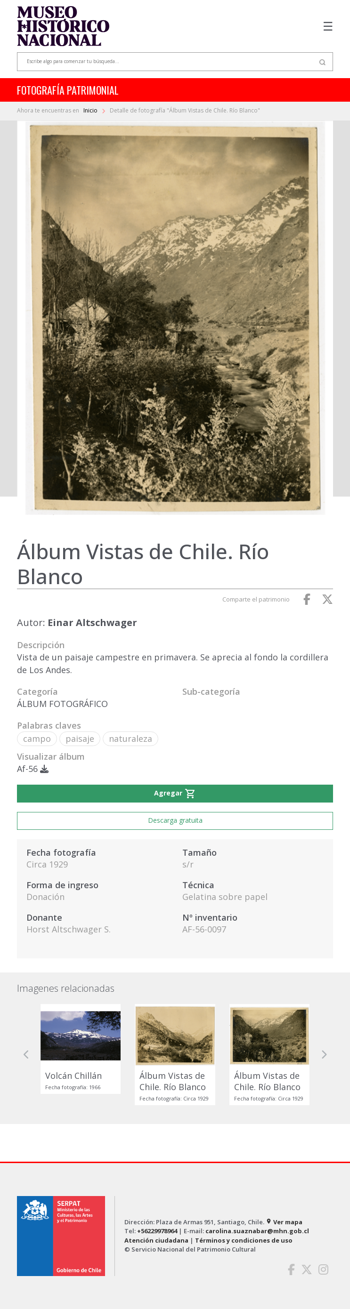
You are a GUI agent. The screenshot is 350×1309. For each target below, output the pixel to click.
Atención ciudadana (156, 1240)
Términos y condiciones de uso (244, 1240)
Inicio (91, 110)
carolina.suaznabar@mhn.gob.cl (257, 1231)
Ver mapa (284, 1222)
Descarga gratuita (175, 820)
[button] (26, 1054)
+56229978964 (157, 1231)
